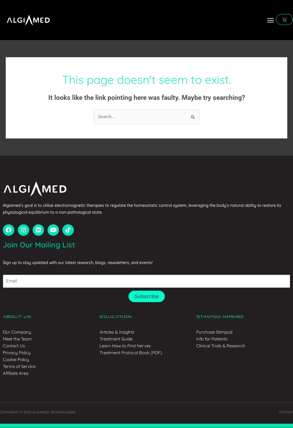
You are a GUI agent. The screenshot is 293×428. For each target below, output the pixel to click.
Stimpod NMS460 (219, 317)
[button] (270, 20)
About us (17, 317)
